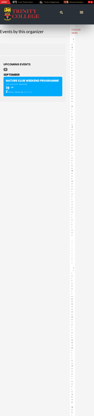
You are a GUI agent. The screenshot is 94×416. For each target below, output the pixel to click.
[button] (61, 12)
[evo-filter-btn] (5, 69)
